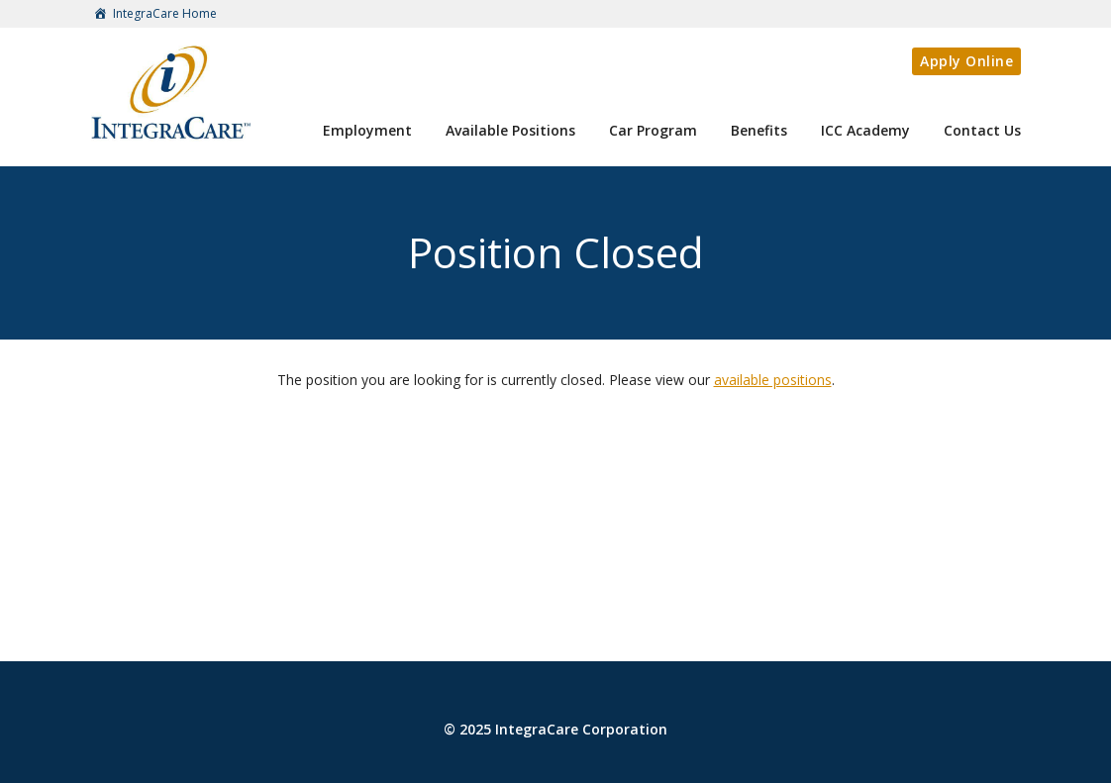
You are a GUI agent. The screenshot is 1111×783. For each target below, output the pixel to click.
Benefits (759, 130)
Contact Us (982, 130)
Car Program (653, 130)
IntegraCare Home (153, 15)
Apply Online (966, 60)
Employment (367, 130)
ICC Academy (865, 130)
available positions (773, 379)
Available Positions (510, 130)
